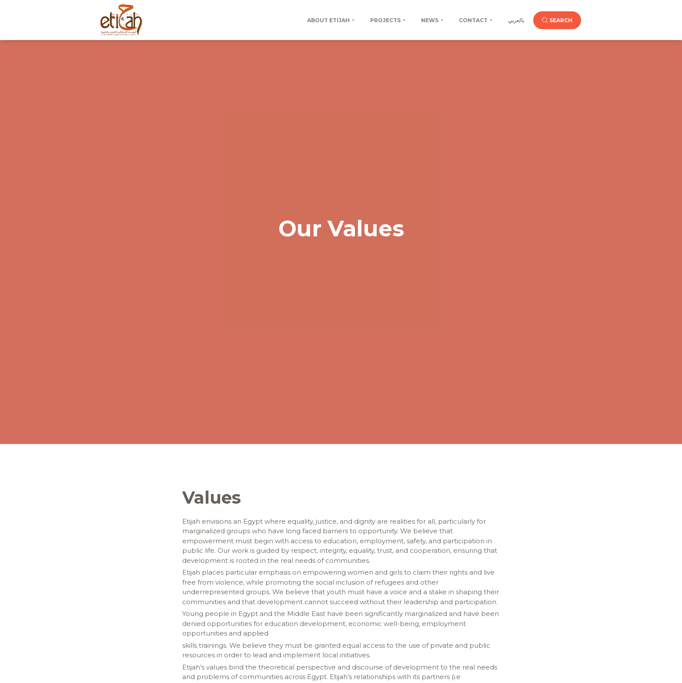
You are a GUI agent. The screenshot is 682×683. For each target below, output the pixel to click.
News (429, 20)
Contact (473, 20)
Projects (385, 20)
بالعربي (516, 20)
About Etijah (328, 20)
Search (557, 20)
